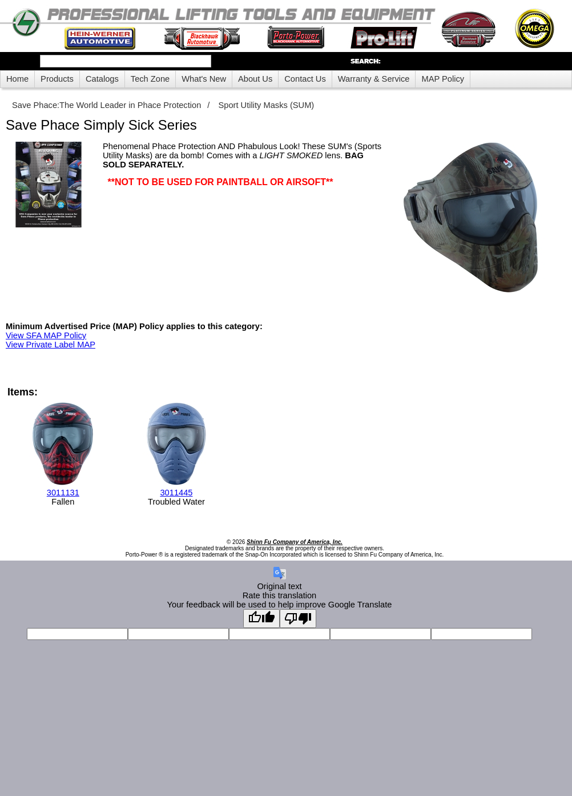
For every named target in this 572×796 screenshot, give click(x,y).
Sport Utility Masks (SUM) (266, 105)
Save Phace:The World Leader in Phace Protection (106, 105)
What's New (204, 78)
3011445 (176, 492)
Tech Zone (150, 78)
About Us (255, 78)
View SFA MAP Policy (46, 335)
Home (17, 78)
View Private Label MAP (50, 344)
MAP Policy (442, 78)
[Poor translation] (298, 618)
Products (57, 78)
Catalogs (102, 78)
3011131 (63, 492)
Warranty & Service (374, 78)
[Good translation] (261, 618)
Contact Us (305, 78)
